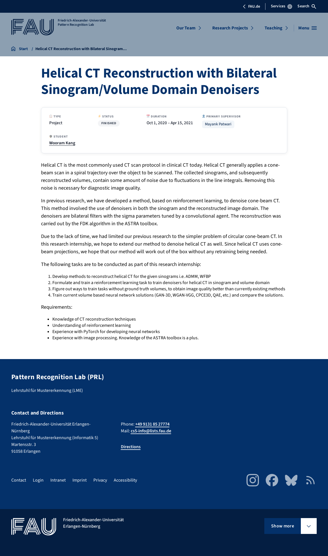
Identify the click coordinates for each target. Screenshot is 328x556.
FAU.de (251, 6)
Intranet (58, 480)
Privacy (100, 480)
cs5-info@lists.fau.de (151, 431)
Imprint (79, 480)
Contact (18, 480)
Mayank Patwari (218, 124)
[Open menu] (307, 28)
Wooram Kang (62, 143)
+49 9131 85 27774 (152, 424)
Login (38, 480)
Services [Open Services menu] (281, 6)
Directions (131, 447)
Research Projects (230, 28)
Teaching (273, 28)
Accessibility (125, 480)
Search (306, 6)
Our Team (186, 28)
